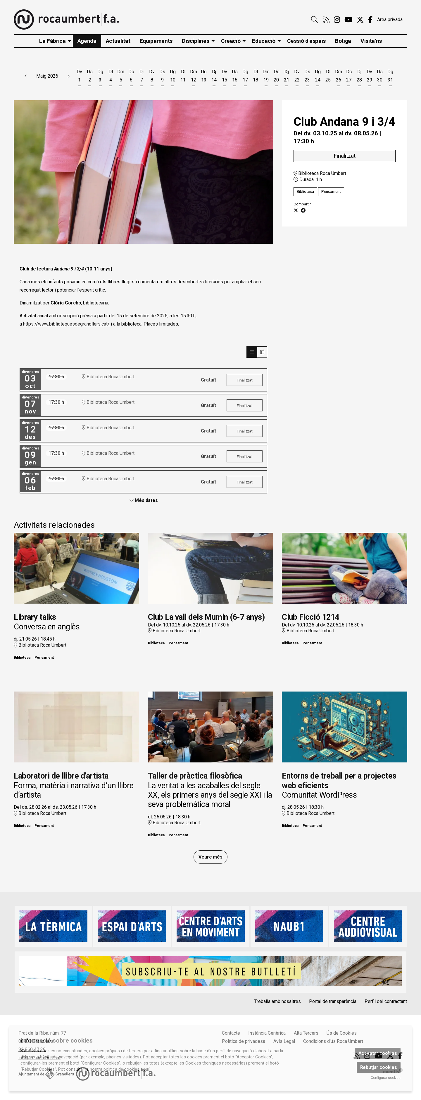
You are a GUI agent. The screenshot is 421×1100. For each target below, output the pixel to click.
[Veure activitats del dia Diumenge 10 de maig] (172, 77)
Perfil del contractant (386, 1001)
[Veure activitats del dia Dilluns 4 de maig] (110, 77)
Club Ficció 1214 (310, 617)
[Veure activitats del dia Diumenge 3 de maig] (100, 77)
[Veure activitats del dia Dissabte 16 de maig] (234, 77)
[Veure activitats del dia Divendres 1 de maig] (79, 77)
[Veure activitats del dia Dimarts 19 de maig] (265, 77)
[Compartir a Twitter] (296, 210)
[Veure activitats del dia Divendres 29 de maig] (369, 77)
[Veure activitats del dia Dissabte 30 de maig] (379, 77)
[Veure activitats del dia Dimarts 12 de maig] (193, 77)
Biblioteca (305, 191)
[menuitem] (326, 20)
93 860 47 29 (32, 1049)
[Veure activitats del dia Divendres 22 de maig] (296, 77)
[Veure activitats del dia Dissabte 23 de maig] (307, 77)
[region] (143, 172)
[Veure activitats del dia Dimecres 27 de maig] (348, 77)
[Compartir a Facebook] (303, 210)
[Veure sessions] (251, 352)
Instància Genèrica (267, 1033)
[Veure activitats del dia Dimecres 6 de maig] (131, 77)
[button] (26, 76)
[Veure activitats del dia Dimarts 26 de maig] (338, 77)
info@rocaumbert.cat (39, 1057)
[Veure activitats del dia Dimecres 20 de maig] (276, 77)
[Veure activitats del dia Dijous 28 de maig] (359, 77)
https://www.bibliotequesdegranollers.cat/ (66, 324)
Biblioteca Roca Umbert (320, 173)
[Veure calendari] (262, 352)
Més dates (143, 500)
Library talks (35, 617)
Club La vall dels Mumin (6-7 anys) (206, 617)
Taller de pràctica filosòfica (195, 776)
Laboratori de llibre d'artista (61, 776)
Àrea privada (390, 19)
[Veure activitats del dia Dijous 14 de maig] (214, 77)
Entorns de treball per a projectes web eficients (339, 780)
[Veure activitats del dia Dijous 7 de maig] (141, 77)
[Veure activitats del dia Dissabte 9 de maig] (162, 77)
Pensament (331, 191)
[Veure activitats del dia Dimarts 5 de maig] (120, 77)
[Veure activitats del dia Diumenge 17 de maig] (245, 77)
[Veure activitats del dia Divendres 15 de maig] (224, 77)
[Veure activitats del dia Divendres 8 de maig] (151, 77)
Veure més (210, 857)
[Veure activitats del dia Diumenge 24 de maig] (317, 77)
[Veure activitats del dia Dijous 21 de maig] (286, 77)
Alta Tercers (306, 1033)
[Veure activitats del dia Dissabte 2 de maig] (89, 77)
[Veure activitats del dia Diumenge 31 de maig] (390, 77)
